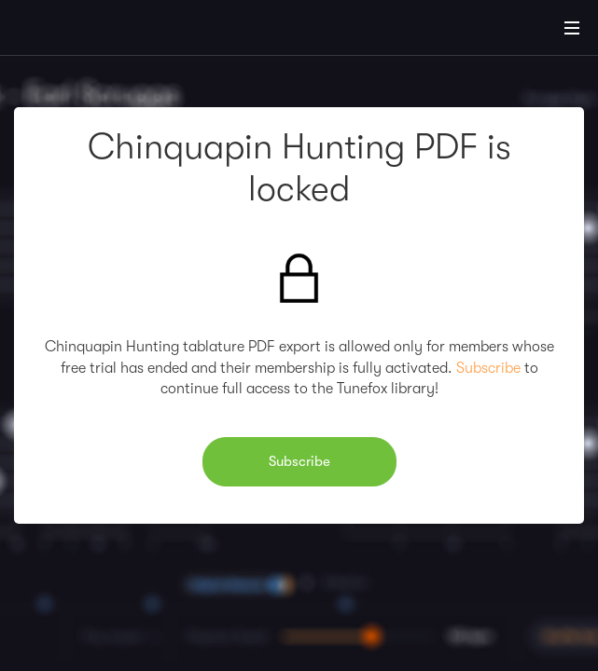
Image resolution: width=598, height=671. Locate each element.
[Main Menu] (572, 28)
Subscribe (488, 368)
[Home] (75, 31)
